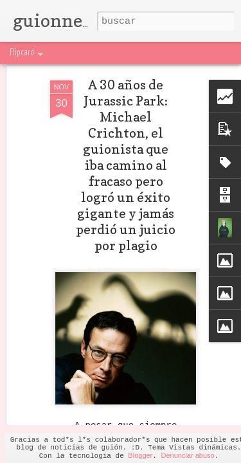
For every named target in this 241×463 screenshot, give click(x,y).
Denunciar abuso (187, 455)
